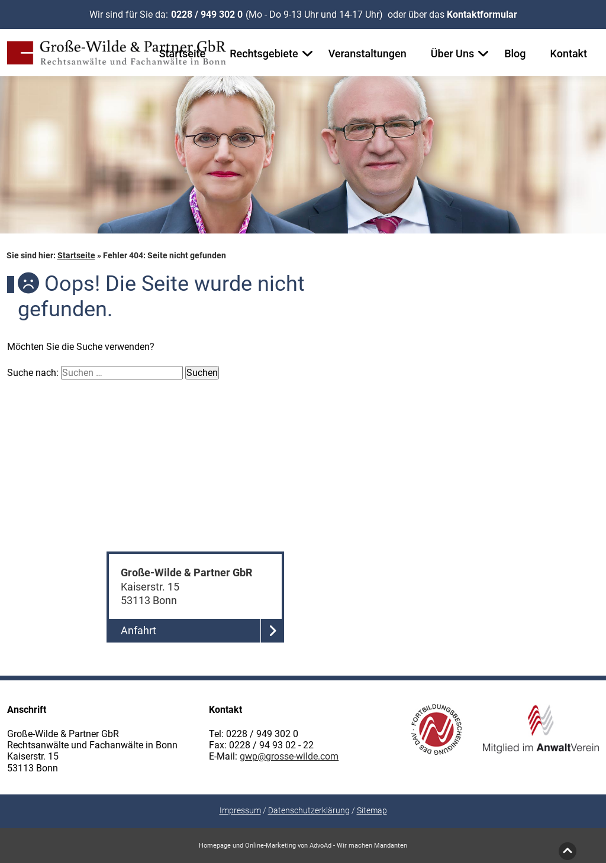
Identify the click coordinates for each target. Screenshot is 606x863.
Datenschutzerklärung (309, 810)
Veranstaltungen (367, 53)
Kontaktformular (482, 14)
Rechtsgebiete (264, 53)
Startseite (182, 53)
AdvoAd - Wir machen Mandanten (358, 845)
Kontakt (568, 53)
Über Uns (452, 53)
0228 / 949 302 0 (207, 14)
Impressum (240, 810)
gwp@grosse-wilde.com (289, 756)
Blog (515, 53)
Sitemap (372, 810)
